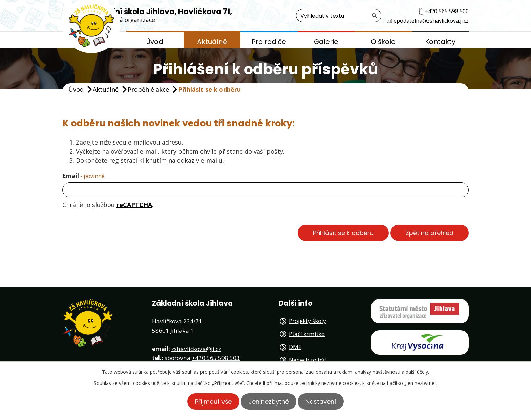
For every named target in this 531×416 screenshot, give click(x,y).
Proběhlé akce (148, 89)
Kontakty (440, 41)
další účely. (417, 372)
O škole (383, 41)
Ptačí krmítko (307, 334)
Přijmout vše (210, 401)
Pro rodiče (269, 41)
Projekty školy (307, 321)
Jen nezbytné (269, 401)
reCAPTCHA (134, 205)
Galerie (326, 41)
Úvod (154, 41)
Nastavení (324, 401)
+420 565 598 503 (216, 358)
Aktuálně (212, 41)
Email (83, 176)
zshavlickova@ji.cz (196, 349)
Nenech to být (307, 360)
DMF (295, 347)
